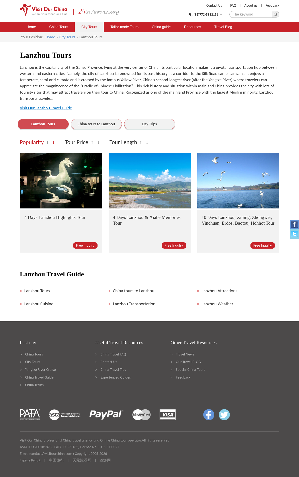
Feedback (272, 5)
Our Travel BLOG (188, 361)
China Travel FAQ (113, 354)
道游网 (105, 460)
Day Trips (149, 124)
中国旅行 (56, 460)
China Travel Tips (113, 369)
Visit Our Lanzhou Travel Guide (46, 107)
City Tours (89, 27)
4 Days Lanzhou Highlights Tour (55, 217)
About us (250, 5)
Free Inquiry (85, 245)
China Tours (58, 27)
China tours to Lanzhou (96, 124)
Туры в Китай (30, 460)
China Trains (34, 385)
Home (31, 27)
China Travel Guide (39, 377)
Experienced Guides (116, 377)
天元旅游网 (81, 460)
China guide (161, 27)
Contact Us (214, 5)
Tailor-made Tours (124, 27)
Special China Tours (190, 369)
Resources (192, 27)
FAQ (233, 5)
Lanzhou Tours (43, 124)
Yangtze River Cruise (40, 369)
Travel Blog (223, 27)
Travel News (185, 354)
